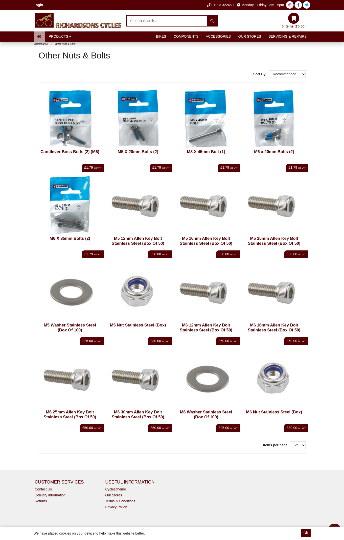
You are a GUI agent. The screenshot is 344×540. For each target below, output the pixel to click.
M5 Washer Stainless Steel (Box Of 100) (70, 327)
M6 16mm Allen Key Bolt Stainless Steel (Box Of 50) (274, 327)
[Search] (212, 21)
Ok (305, 533)
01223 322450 (220, 5)
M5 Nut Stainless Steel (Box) (138, 325)
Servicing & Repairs (288, 36)
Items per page (275, 445)
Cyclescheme (115, 489)
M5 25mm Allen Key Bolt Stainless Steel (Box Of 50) (274, 241)
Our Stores (249, 36)
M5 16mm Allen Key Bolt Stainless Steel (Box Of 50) (206, 241)
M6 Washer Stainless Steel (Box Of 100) (206, 414)
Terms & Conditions (120, 501)
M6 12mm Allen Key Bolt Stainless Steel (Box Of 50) (206, 327)
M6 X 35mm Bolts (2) (70, 238)
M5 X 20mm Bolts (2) (138, 151)
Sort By (260, 74)
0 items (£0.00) (294, 20)
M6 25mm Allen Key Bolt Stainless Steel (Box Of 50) (70, 414)
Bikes (161, 36)
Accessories (218, 36)
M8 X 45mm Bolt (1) (206, 151)
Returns (41, 501)
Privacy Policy (116, 507)
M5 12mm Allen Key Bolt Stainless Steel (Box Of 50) (138, 241)
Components (186, 36)
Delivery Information (50, 495)
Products (60, 36)
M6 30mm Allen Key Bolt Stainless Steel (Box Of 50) (138, 414)
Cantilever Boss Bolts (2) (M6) (70, 151)
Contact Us (43, 489)
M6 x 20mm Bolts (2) (274, 151)
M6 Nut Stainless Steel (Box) (274, 412)
